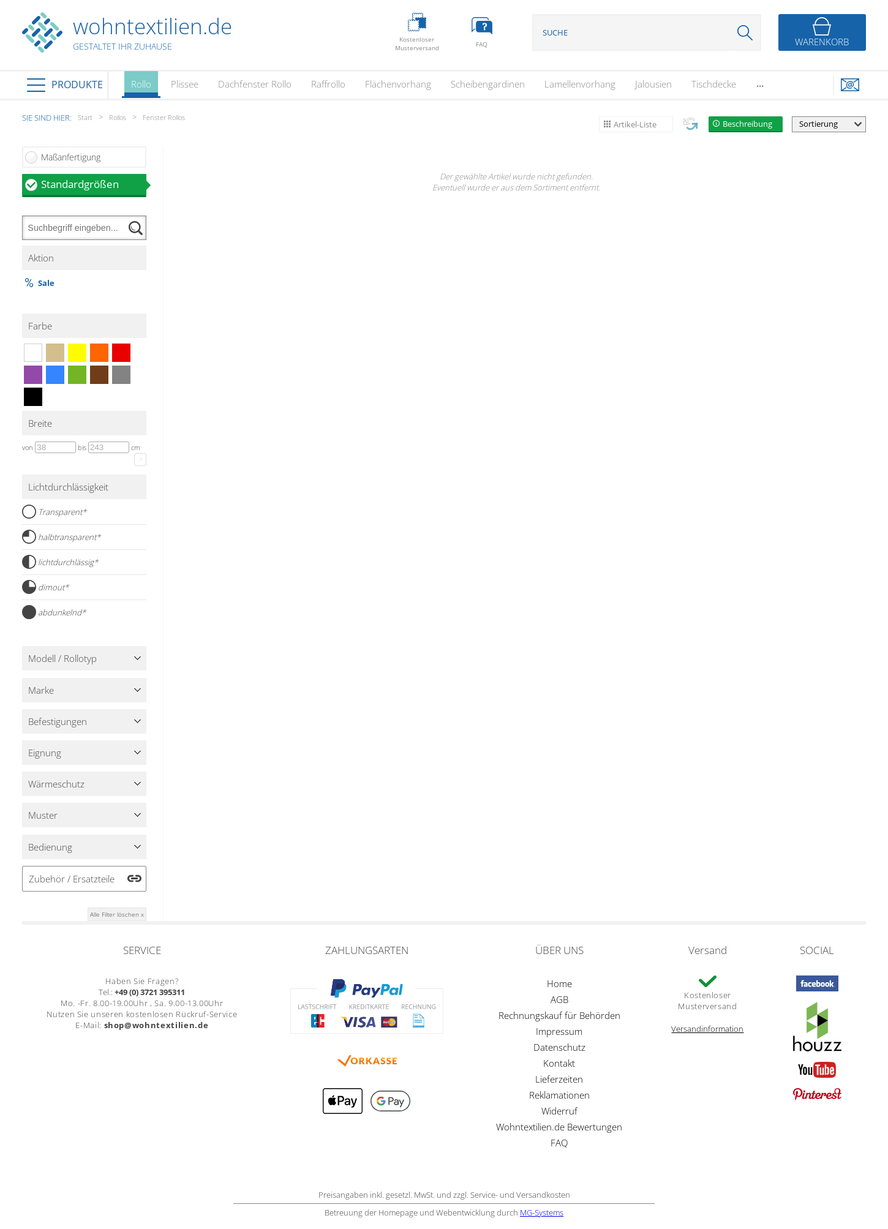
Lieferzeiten (559, 1079)
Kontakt (559, 1063)
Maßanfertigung (70, 157)
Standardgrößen (93, 184)
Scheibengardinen (488, 84)
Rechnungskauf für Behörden (559, 1015)
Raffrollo (328, 84)
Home (559, 983)
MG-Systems (541, 1212)
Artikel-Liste (635, 124)
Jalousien (653, 84)
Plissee (184, 84)
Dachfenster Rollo (255, 84)
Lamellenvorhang (579, 84)
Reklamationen (559, 1095)
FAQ (559, 1143)
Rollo (141, 88)
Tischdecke (713, 84)
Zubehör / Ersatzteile (72, 878)
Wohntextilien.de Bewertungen (559, 1127)
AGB (559, 999)
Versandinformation (707, 1028)
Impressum (559, 1031)
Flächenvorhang (398, 84)
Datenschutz (559, 1047)
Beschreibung (747, 123)
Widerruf (559, 1111)
